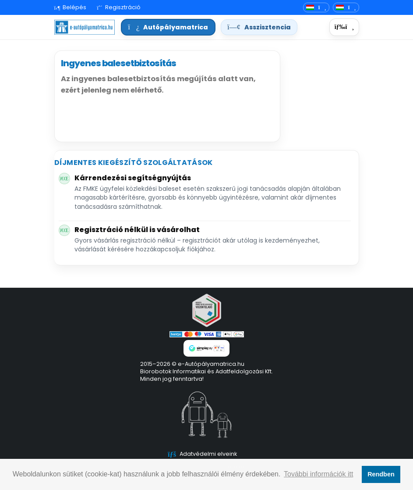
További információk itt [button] (318, 474)
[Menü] (344, 27)
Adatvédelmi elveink (208, 454)
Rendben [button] (381, 474)
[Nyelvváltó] (316, 8)
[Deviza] (346, 8)
